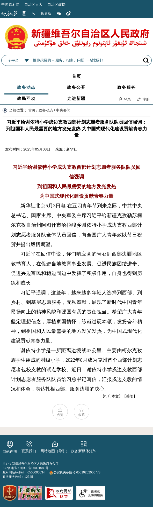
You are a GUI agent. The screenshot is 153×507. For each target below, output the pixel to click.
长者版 (46, 13)
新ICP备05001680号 (34, 468)
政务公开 (76, 87)
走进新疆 (76, 98)
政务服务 (126, 87)
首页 (76, 76)
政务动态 (26, 87)
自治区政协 (56, 4)
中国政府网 (10, 4)
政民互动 (26, 98)
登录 (125, 99)
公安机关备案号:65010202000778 (74, 472)
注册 (143, 99)
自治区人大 (33, 4)
